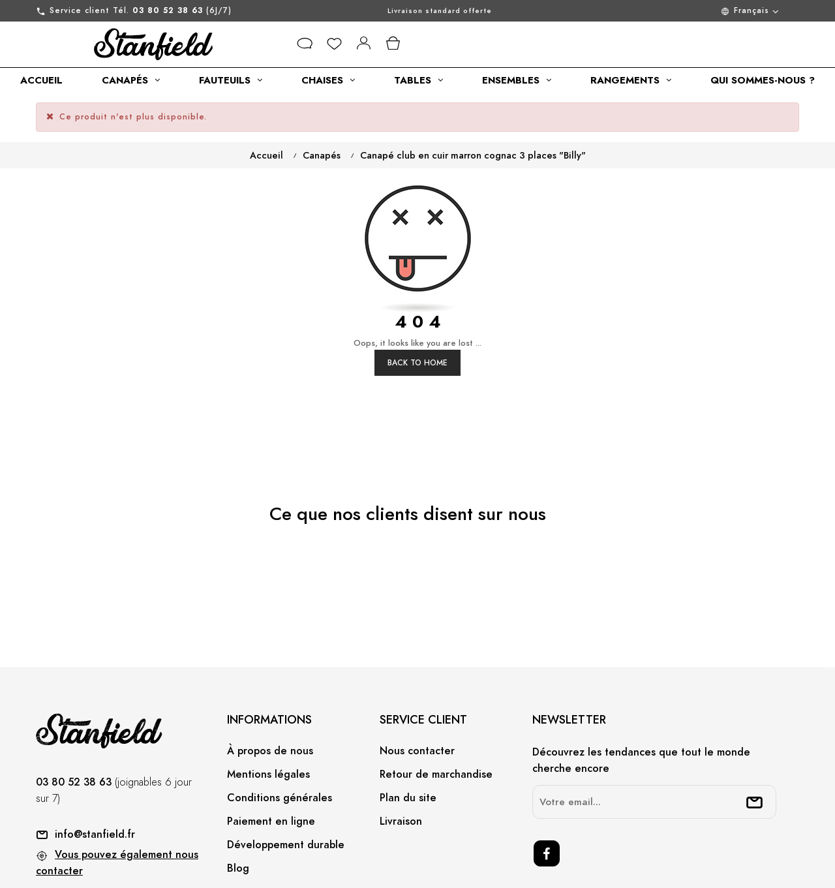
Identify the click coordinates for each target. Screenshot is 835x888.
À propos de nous (270, 701)
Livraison (401, 772)
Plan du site (408, 748)
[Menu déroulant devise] (694, 11)
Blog (238, 819)
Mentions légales (268, 725)
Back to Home (417, 313)
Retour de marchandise (436, 725)
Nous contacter (417, 701)
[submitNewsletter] (755, 753)
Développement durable (285, 795)
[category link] (41, 80)
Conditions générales (279, 748)
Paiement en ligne (271, 772)
